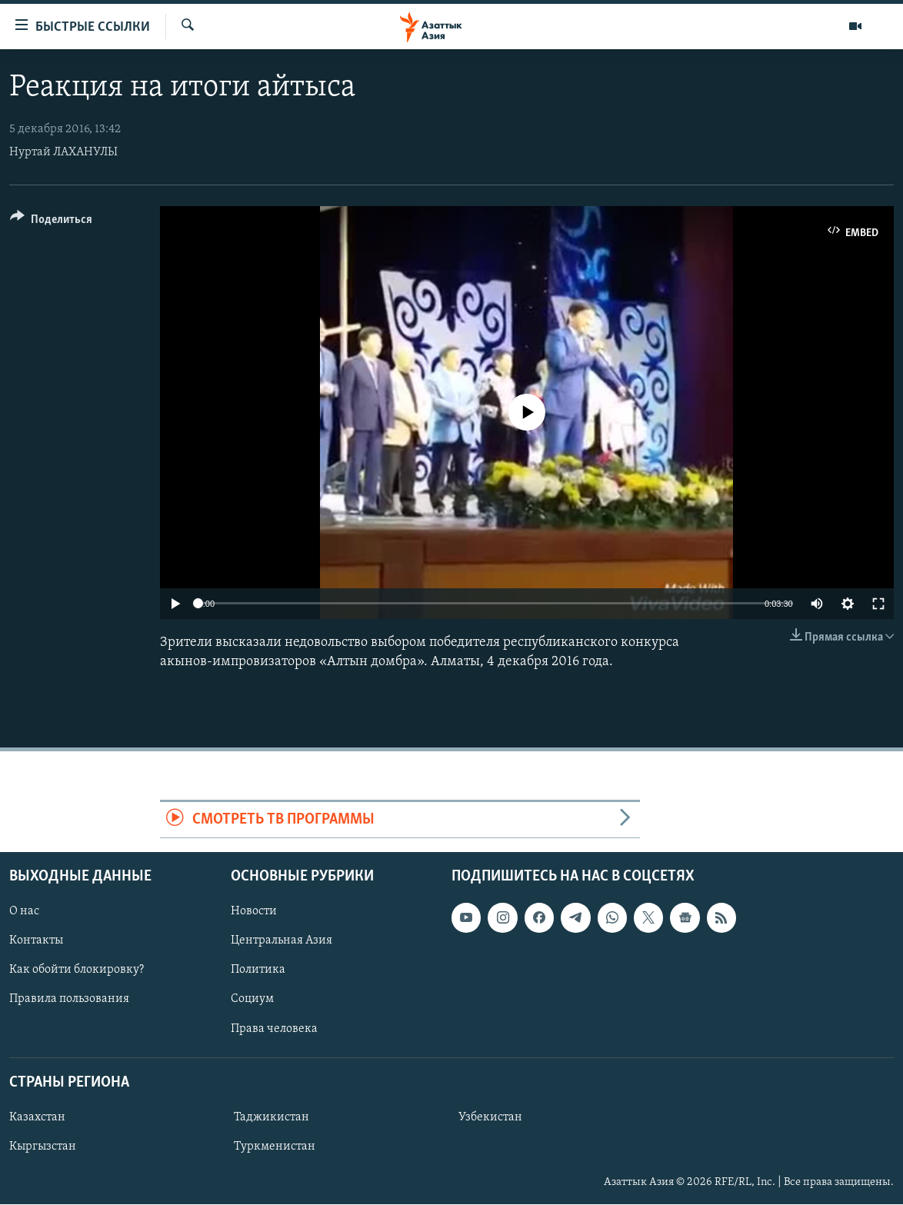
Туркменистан (274, 1146)
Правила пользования (69, 1000)
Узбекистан (490, 1117)
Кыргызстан (42, 1146)
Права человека (274, 1029)
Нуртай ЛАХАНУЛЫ (63, 152)
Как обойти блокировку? (76, 970)
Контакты (36, 941)
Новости (254, 912)
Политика (258, 970)
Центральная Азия (281, 941)
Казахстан (37, 1117)
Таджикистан (271, 1117)
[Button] (51, 222)
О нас (24, 912)
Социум (252, 1000)
